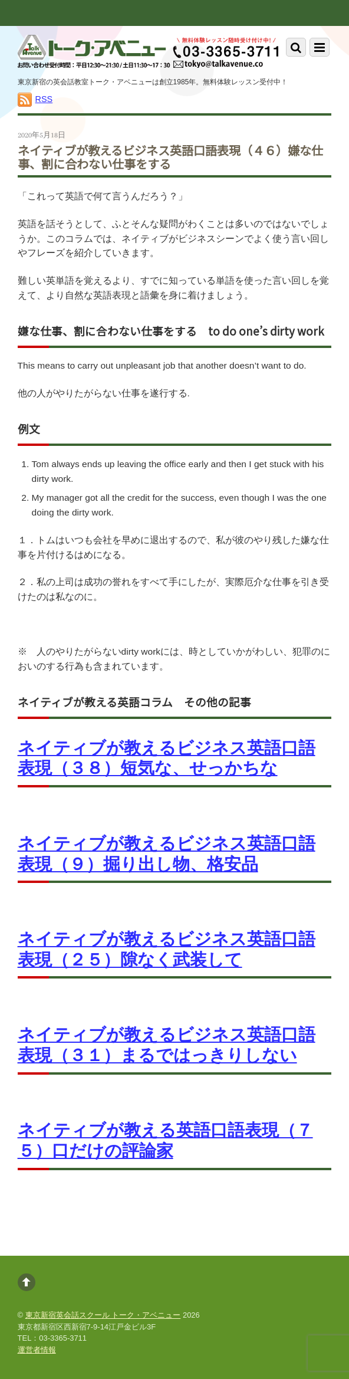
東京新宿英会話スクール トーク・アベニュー (103, 1315)
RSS (44, 99)
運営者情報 (37, 1349)
